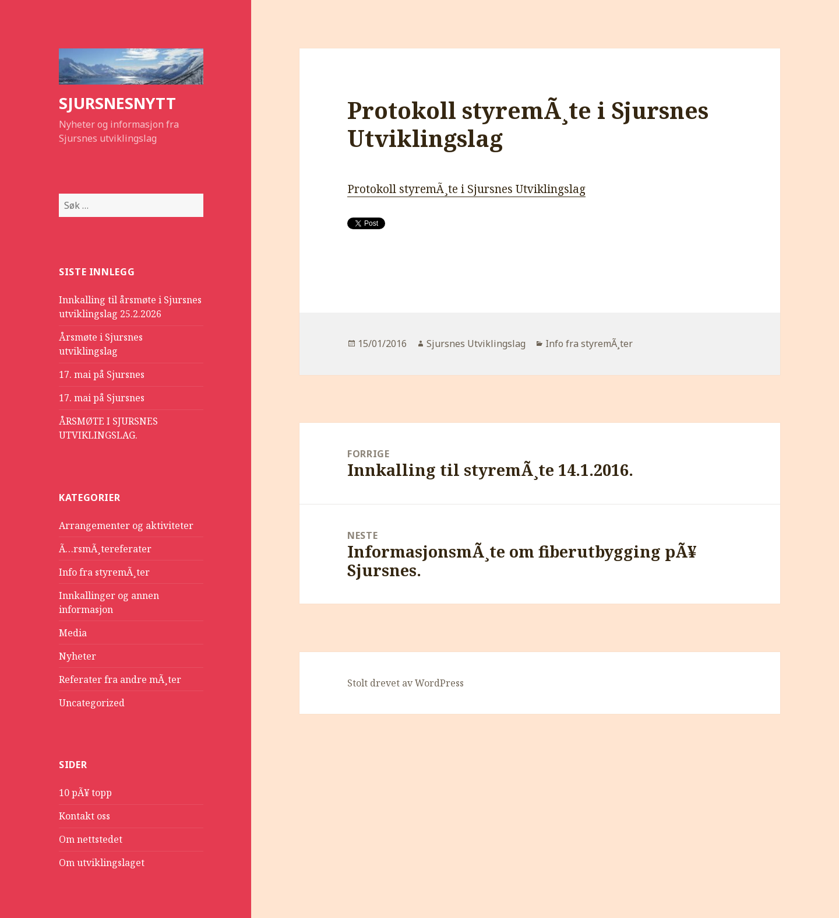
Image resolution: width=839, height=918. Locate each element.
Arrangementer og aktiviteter (126, 525)
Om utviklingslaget (101, 862)
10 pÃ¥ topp (85, 792)
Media (73, 632)
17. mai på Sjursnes (101, 374)
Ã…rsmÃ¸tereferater (105, 548)
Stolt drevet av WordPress (405, 683)
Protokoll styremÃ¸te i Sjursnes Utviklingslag (466, 189)
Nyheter (77, 656)
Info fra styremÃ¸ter (104, 572)
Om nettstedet (90, 839)
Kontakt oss (84, 816)
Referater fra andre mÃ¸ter (120, 679)
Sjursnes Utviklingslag (476, 343)
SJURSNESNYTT (117, 103)
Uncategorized (92, 702)
